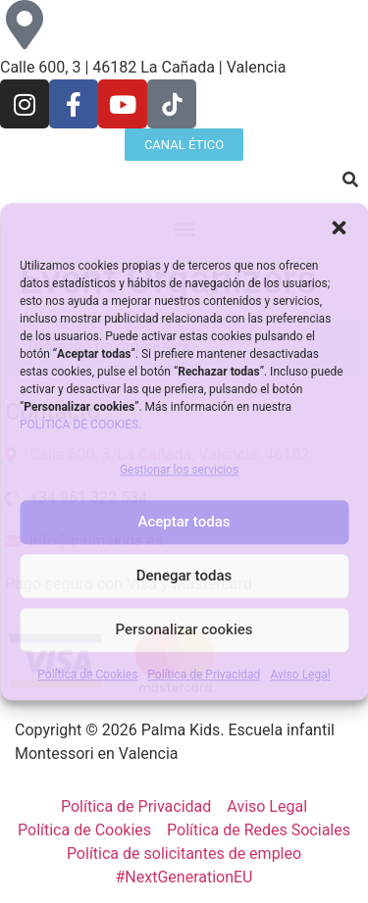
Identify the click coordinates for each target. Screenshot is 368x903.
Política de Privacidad (203, 674)
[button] (338, 227)
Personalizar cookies (183, 630)
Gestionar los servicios (179, 470)
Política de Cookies (87, 674)
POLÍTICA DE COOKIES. (80, 424)
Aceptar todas (184, 522)
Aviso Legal (300, 674)
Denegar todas (184, 576)
